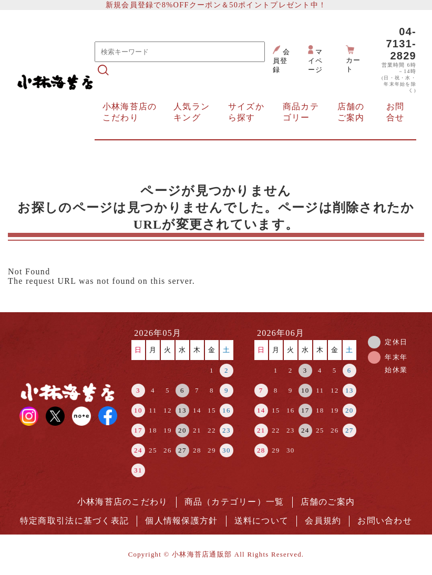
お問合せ (395, 112)
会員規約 (323, 520)
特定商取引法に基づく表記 (74, 520)
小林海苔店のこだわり (129, 112)
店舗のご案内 (351, 112)
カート (353, 59)
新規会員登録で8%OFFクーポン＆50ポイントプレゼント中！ (216, 5)
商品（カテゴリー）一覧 (234, 501)
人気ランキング (191, 112)
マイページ (315, 59)
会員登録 (281, 59)
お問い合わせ (384, 520)
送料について (261, 520)
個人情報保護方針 (181, 520)
